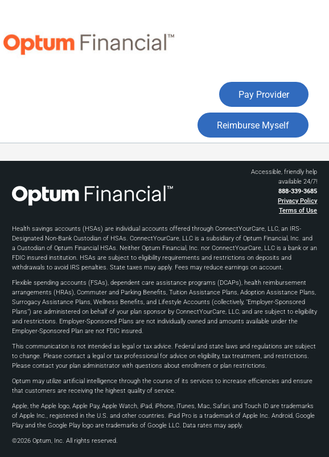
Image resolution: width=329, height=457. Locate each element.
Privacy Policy (297, 201)
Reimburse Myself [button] (253, 125)
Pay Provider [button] (263, 94)
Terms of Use (298, 210)
